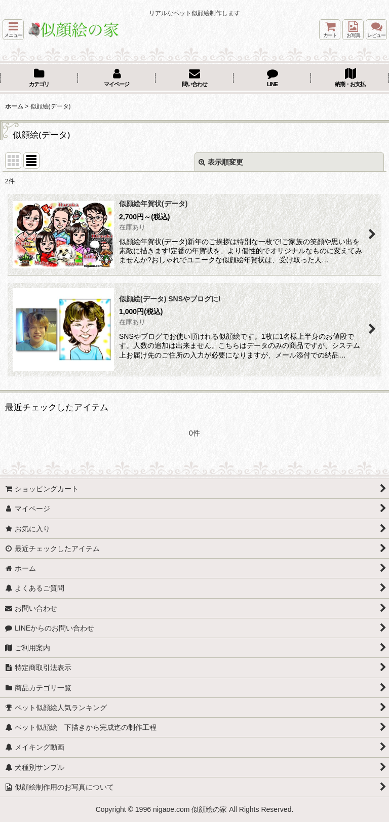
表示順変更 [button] (221, 162)
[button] (13, 29)
